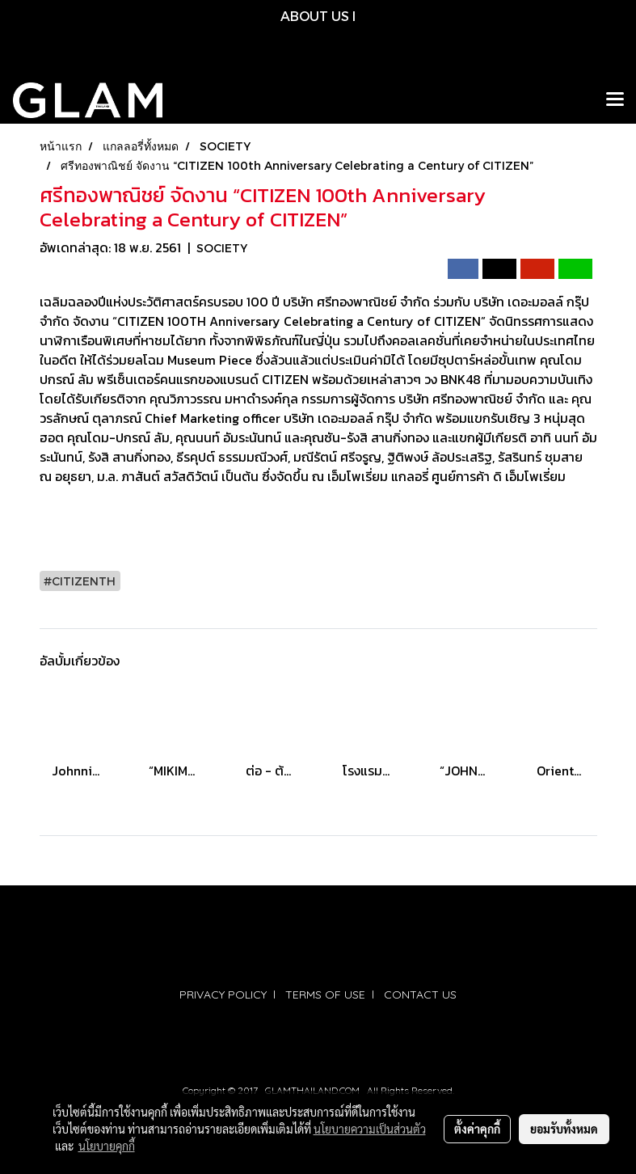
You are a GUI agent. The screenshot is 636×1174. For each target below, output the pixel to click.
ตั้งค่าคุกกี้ (477, 1128)
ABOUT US (314, 15)
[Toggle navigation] (615, 100)
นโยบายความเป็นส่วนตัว (370, 1128)
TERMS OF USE (325, 994)
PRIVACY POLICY (223, 994)
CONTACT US (420, 994)
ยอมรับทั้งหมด (564, 1128)
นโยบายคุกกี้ (106, 1145)
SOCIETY (221, 248)
